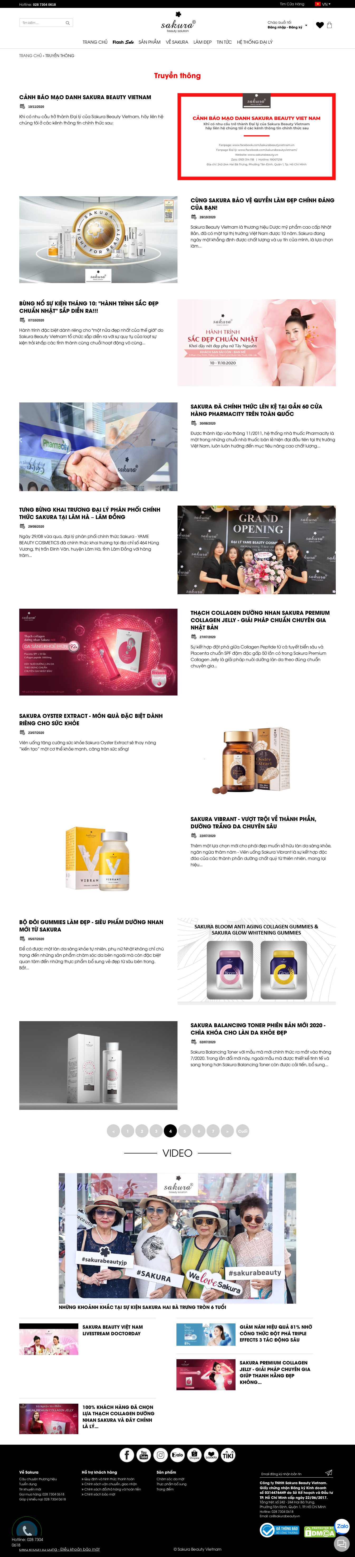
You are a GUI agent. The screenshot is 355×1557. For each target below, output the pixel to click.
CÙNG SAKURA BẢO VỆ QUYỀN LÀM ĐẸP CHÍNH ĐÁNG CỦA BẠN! (262, 203)
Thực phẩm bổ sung (171, 1484)
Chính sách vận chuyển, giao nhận (109, 1484)
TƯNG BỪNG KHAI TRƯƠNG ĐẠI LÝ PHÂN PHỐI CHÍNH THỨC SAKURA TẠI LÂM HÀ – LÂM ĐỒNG (89, 512)
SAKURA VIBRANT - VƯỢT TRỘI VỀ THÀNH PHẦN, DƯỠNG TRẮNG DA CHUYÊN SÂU (253, 822)
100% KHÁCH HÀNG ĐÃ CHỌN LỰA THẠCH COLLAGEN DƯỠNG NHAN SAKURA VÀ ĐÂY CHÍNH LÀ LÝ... (119, 1416)
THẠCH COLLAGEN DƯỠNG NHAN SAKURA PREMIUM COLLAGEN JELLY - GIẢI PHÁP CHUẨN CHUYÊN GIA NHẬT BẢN (260, 619)
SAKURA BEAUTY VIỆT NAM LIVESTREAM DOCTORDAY (113, 1330)
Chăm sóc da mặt (170, 1479)
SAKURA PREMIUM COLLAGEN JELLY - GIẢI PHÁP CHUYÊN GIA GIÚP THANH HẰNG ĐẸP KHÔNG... (275, 1372)
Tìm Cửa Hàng (292, 3)
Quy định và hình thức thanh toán (108, 1479)
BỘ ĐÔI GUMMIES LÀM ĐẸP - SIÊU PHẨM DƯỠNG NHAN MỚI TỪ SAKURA (91, 925)
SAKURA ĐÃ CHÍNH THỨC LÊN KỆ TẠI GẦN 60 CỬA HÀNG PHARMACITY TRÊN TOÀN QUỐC (256, 409)
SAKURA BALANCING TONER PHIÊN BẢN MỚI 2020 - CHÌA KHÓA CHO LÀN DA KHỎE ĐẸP (258, 1028)
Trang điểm (165, 1489)
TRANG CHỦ (95, 42)
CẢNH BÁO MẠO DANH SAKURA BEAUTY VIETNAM (85, 96)
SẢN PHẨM (150, 42)
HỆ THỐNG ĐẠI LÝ (254, 42)
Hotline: (37, 4)
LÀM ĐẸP (203, 42)
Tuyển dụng (28, 1484)
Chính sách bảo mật (98, 1494)
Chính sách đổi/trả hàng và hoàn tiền (111, 1489)
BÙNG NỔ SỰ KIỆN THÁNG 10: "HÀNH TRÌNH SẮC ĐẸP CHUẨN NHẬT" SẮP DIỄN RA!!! (89, 306)
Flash (123, 42)
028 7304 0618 (53, 1494)
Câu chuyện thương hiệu (38, 1479)
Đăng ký (295, 27)
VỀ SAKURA (177, 42)
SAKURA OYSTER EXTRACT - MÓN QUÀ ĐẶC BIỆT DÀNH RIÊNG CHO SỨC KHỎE (91, 719)
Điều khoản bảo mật (80, 1548)
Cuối (242, 1131)
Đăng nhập (277, 27)
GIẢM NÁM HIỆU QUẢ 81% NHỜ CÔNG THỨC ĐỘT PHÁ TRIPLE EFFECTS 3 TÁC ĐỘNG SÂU (276, 1333)
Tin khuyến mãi (30, 1489)
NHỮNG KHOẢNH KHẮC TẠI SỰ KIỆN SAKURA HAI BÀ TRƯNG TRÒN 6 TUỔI (142, 1306)
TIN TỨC (224, 42)
